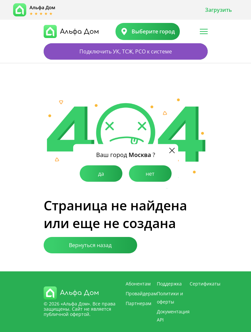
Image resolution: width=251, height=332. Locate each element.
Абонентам (138, 284)
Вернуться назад (90, 245)
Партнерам (138, 303)
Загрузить (218, 9)
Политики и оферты (170, 297)
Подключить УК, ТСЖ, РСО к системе (125, 51)
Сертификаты (205, 284)
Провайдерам (141, 293)
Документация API (173, 315)
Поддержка (169, 284)
